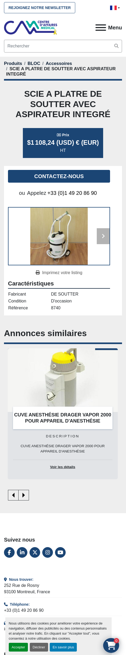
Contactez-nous (59, 176)
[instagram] (47, 552)
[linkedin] (22, 552)
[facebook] (9, 552)
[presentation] (13, 495)
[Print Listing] (58, 272)
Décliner (39, 647)
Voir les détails (62, 467)
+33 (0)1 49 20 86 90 (72, 193)
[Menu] (100, 27)
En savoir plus (63, 647)
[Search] (63, 46)
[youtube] (60, 552)
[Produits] (13, 63)
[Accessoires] (59, 63)
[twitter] (35, 552)
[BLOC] (34, 63)
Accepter (18, 647)
